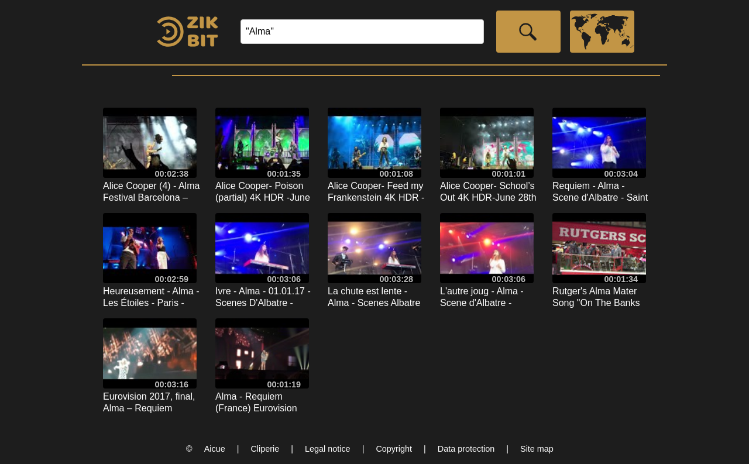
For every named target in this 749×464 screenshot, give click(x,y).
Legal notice (328, 448)
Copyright (394, 448)
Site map (537, 448)
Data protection (466, 448)
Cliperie (264, 448)
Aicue (214, 448)
